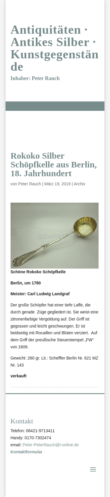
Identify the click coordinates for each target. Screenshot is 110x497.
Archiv (79, 184)
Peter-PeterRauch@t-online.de (51, 444)
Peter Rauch (29, 184)
